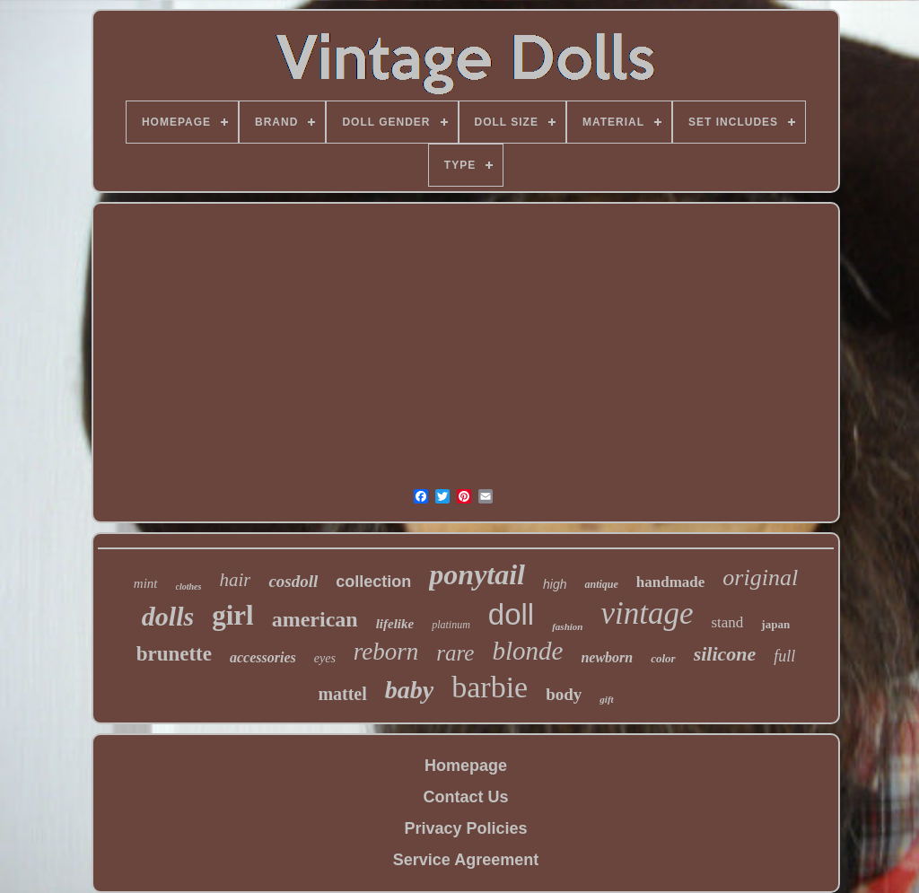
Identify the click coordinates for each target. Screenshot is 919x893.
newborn (607, 657)
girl (233, 615)
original (760, 578)
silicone (725, 654)
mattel (342, 694)
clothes (189, 586)
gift (606, 699)
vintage (646, 613)
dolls (168, 616)
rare (455, 653)
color (663, 658)
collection (373, 582)
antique (600, 584)
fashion (567, 626)
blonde (527, 650)
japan (775, 624)
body (564, 694)
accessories (263, 657)
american (315, 619)
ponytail (477, 574)
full (784, 656)
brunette (174, 654)
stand (727, 622)
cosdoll (293, 581)
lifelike (395, 624)
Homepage (465, 766)
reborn (386, 651)
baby (409, 690)
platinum (451, 624)
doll (511, 614)
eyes (325, 658)
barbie (489, 687)
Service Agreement (465, 860)
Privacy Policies (465, 828)
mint (146, 583)
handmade (670, 582)
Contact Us (465, 797)
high (554, 584)
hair (234, 580)
